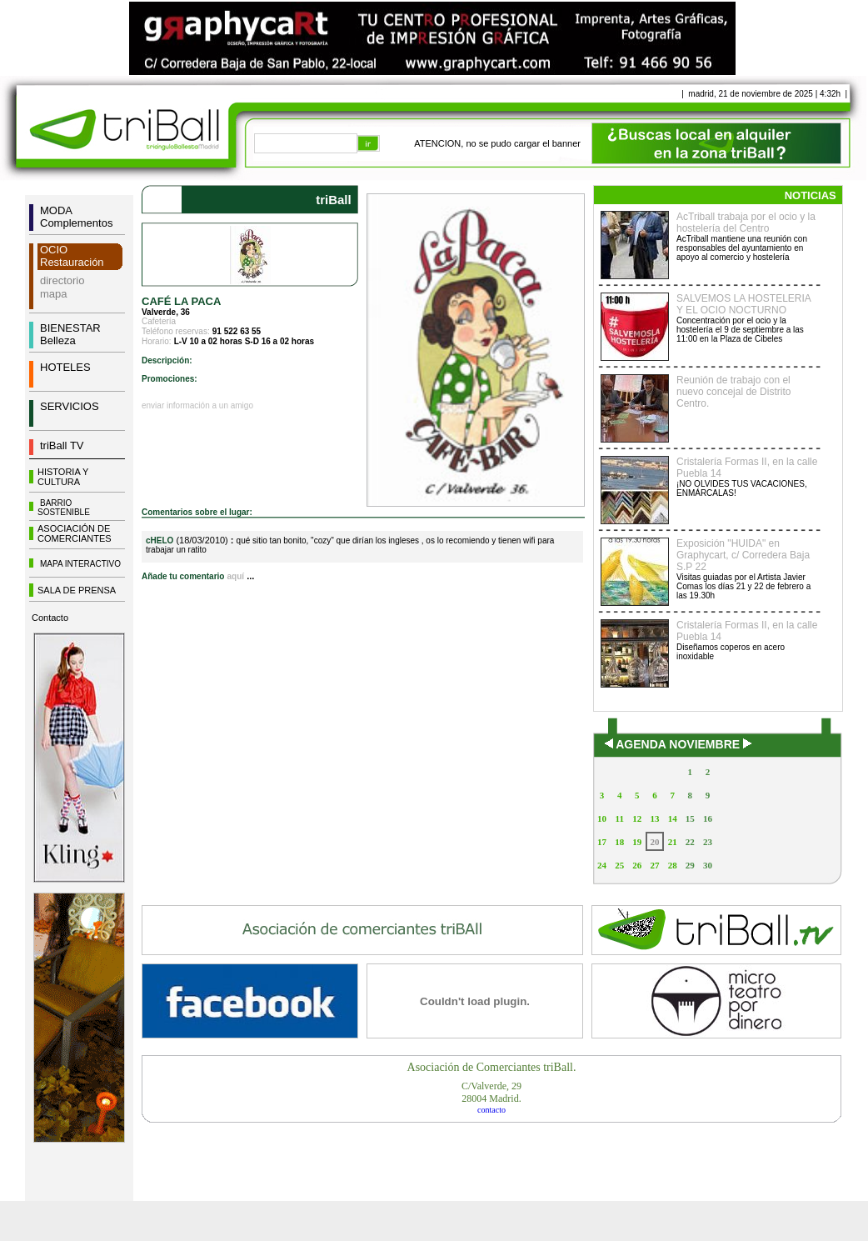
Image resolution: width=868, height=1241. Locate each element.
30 (707, 865)
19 (636, 842)
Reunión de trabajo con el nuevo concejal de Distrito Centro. (733, 391)
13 (654, 818)
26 (636, 865)
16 (707, 818)
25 (619, 865)
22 (690, 842)
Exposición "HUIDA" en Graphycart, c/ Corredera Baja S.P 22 (743, 555)
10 (601, 818)
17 (601, 842)
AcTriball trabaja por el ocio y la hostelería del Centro (746, 222)
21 (672, 842)
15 (690, 818)
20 (654, 842)
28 (672, 865)
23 (707, 842)
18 (619, 842)
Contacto (50, 618)
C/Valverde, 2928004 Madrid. (491, 1092)
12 (636, 818)
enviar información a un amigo (197, 405)
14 (672, 818)
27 (654, 865)
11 (620, 818)
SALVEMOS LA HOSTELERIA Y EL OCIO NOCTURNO (743, 304)
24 (601, 865)
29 (690, 865)
